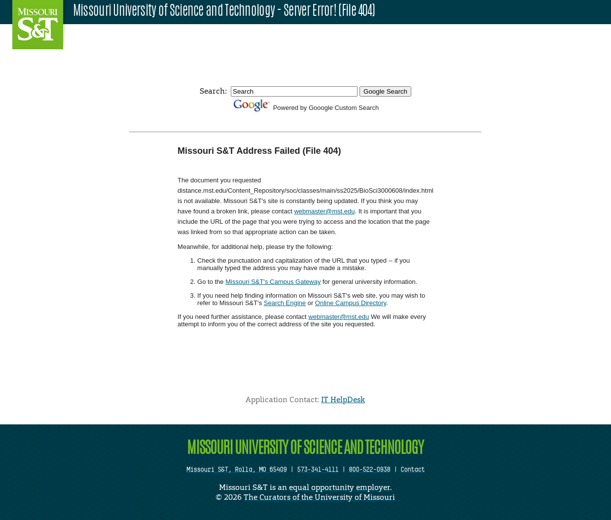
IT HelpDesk (343, 399)
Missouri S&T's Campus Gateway (273, 281)
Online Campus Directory (350, 303)
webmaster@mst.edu (324, 211)
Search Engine (285, 303)
